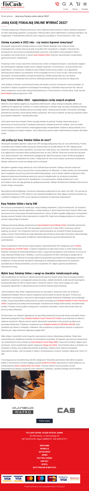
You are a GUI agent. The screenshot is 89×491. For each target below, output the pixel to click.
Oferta (74, 9)
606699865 (58, 4)
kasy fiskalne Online (42, 55)
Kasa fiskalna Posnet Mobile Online (52, 225)
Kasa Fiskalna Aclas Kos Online (27, 366)
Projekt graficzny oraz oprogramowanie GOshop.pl (44, 486)
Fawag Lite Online (50, 345)
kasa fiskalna (6, 93)
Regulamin (44, 446)
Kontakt (85, 9)
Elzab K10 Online (49, 363)
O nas (65, 9)
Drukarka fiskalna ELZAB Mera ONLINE (59, 324)
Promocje (44, 449)
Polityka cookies (44, 458)
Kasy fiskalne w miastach (44, 467)
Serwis (45, 455)
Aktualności (44, 452)
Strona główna (7, 16)
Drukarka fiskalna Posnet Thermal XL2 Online (43, 318)
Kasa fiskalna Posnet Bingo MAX (44, 342)
